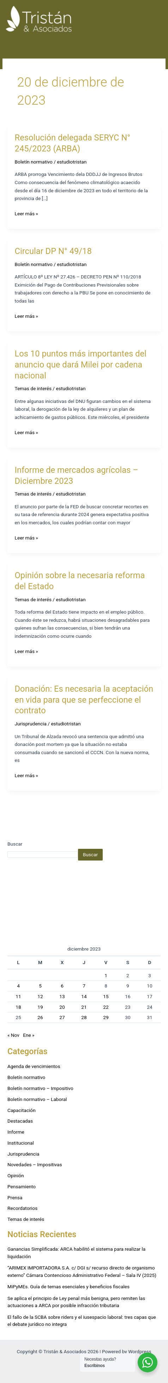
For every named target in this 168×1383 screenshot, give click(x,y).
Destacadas (20, 1121)
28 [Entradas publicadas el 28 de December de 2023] (83, 1017)
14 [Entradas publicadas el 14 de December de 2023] (83, 996)
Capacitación (21, 1110)
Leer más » (26, 213)
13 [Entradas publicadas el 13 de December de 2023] (62, 996)
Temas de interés (33, 388)
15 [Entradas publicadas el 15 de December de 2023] (105, 996)
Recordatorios (22, 1208)
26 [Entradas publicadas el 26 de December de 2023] (40, 1017)
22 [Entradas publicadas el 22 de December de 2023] (105, 1007)
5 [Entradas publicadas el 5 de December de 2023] (40, 986)
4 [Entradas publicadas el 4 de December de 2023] (18, 986)
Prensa (14, 1197)
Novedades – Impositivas (34, 1164)
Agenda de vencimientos (33, 1066)
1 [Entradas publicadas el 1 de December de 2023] (105, 975)
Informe (15, 1132)
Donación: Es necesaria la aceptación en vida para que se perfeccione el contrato (84, 700)
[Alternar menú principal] (153, 19)
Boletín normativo (34, 162)
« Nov (13, 1035)
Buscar (14, 844)
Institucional (20, 1143)
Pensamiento (21, 1186)
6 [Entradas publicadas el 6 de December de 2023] (62, 986)
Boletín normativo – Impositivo (40, 1088)
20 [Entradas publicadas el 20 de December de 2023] (62, 1007)
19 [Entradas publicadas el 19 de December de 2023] (40, 1007)
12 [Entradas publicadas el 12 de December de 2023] (40, 996)
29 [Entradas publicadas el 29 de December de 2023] (105, 1017)
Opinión (15, 1175)
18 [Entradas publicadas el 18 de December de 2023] (18, 1007)
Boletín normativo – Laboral (37, 1099)
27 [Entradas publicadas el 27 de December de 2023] (62, 1017)
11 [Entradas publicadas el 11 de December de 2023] (18, 996)
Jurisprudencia (31, 723)
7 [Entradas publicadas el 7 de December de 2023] (84, 986)
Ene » (28, 1035)
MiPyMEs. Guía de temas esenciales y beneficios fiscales (68, 1286)
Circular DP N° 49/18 (53, 251)
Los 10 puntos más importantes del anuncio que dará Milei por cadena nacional (80, 365)
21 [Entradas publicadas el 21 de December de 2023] (83, 1007)
